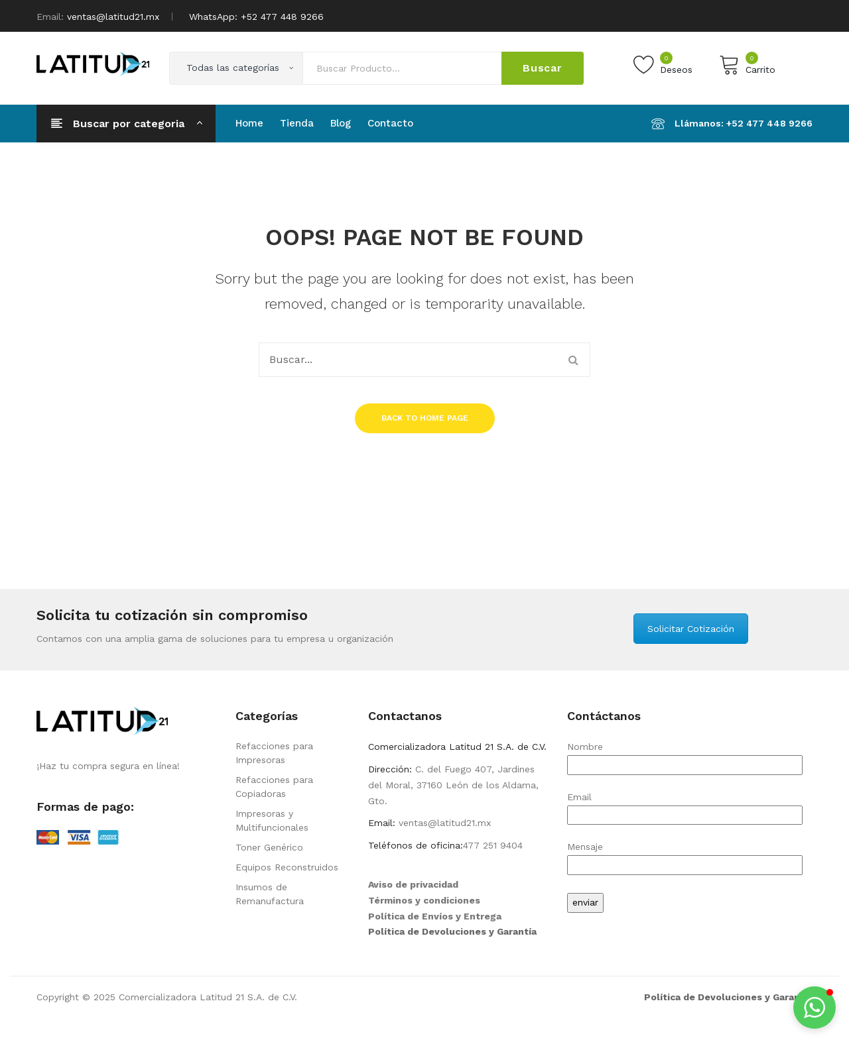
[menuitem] (249, 123)
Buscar (542, 68)
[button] (814, 1007)
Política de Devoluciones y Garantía (452, 931)
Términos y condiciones (424, 900)
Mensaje (685, 855)
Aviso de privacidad (413, 884)
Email (685, 806)
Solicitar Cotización (690, 628)
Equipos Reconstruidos (286, 867)
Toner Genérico (269, 847)
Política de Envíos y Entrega (434, 916)
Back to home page (424, 418)
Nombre (685, 755)
